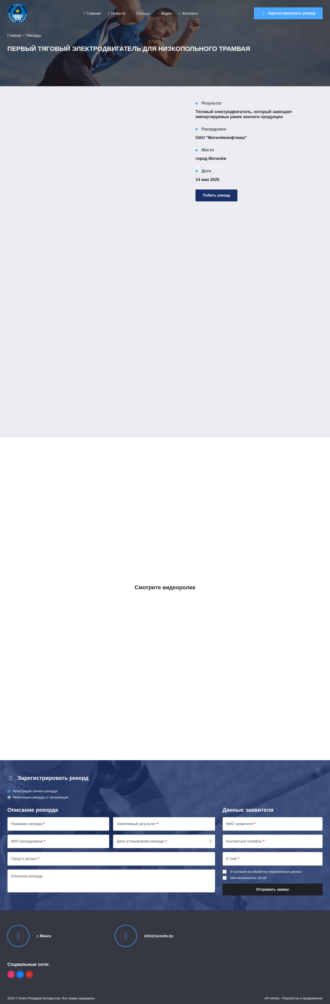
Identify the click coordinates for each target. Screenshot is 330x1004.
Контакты (190, 13)
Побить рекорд (216, 195)
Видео (166, 13)
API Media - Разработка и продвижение (293, 998)
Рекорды (143, 13)
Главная (94, 13)
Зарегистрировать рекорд (291, 13)
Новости (118, 13)
